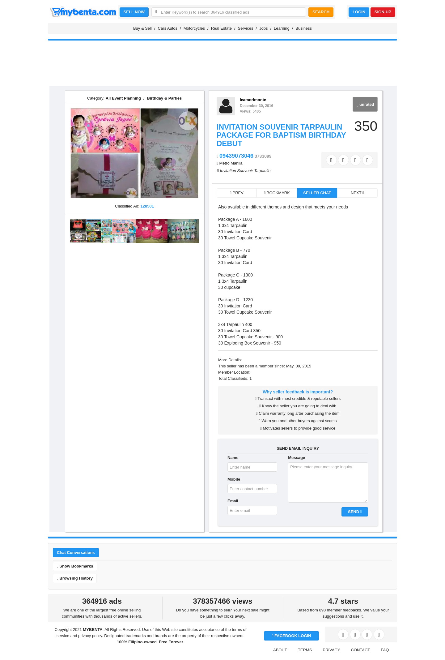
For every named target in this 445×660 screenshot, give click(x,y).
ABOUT (280, 650)
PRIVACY (331, 650)
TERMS (305, 650)
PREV (237, 193)
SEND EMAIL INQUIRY (298, 448)
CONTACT (360, 650)
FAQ (385, 650)
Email (232, 501)
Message (296, 457)
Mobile (233, 479)
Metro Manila (230, 163)
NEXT (357, 193)
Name (232, 457)
